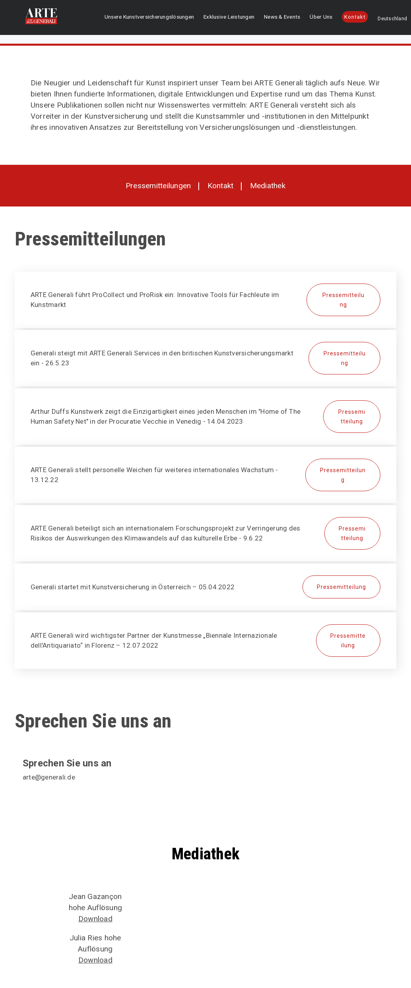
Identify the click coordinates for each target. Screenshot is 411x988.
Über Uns (316, 18)
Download (95, 918)
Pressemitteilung (343, 300)
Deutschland (379, 19)
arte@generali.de (49, 777)
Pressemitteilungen (158, 185)
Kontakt (351, 17)
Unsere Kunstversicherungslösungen (182, 18)
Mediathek (267, 185)
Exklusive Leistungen (244, 18)
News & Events (286, 18)
